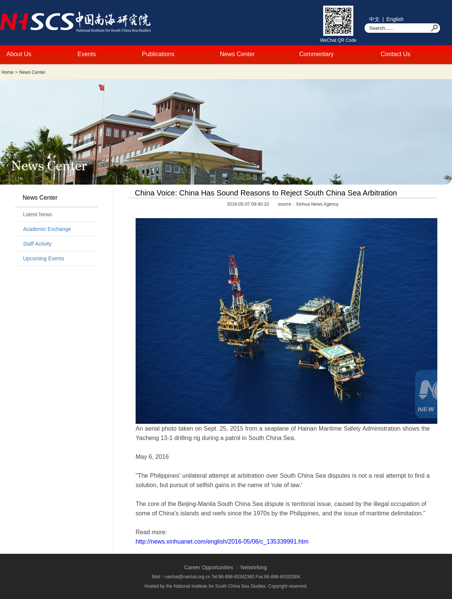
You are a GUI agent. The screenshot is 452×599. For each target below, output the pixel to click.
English (395, 19)
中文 (374, 19)
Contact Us (395, 54)
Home (8, 72)
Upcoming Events (43, 258)
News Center (237, 54)
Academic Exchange (47, 229)
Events (87, 54)
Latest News (37, 214)
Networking (254, 567)
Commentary (316, 54)
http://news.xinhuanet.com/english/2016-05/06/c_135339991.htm (222, 541)
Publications (158, 54)
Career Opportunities (208, 567)
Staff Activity (37, 244)
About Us (18, 54)
